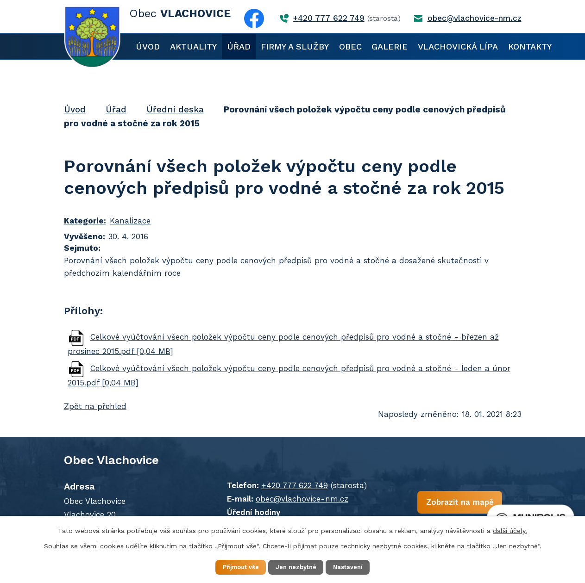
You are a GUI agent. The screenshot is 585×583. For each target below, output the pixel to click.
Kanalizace (130, 220)
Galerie (389, 46)
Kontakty (530, 46)
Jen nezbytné (297, 566)
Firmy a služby (295, 46)
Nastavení (357, 566)
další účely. (510, 529)
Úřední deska (175, 109)
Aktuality (193, 46)
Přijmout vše (232, 566)
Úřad (239, 46)
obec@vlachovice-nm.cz (287, 498)
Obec (350, 46)
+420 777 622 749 (280, 485)
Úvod (148, 46)
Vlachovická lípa (458, 46)
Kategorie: (85, 220)
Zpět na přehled (95, 406)
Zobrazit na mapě (431, 505)
